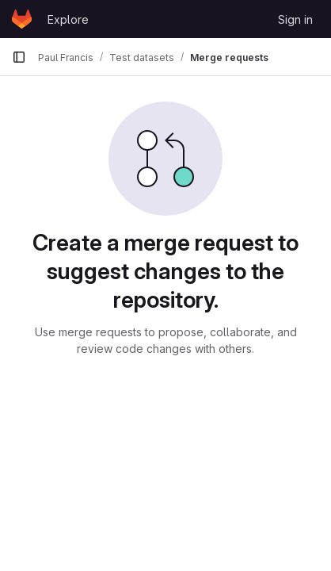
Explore (68, 19)
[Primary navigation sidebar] (19, 57)
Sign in (295, 19)
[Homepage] (22, 19)
